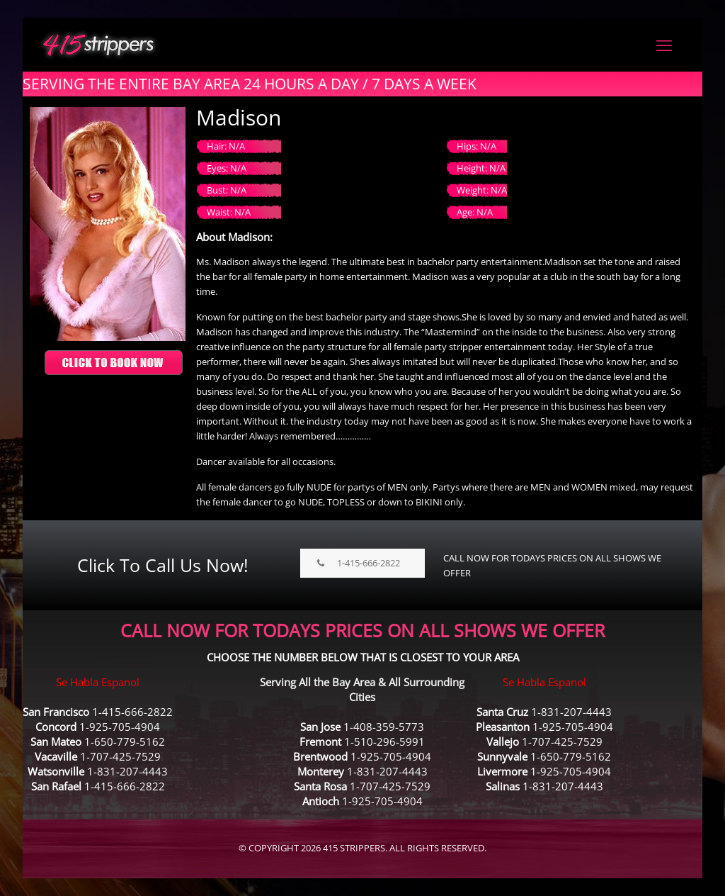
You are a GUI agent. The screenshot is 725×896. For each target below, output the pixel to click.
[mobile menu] (664, 45)
